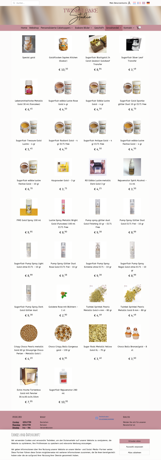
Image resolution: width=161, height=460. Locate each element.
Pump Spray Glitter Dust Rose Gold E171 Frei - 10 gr (63, 265)
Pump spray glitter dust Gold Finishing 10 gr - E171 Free (98, 223)
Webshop (34, 27)
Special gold (28, 57)
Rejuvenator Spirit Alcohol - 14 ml (132, 182)
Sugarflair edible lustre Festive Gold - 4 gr (132, 142)
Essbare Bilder (83, 27)
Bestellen (44, 422)
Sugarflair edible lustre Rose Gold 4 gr (63, 102)
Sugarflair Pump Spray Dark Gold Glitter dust (28, 308)
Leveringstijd (45, 431)
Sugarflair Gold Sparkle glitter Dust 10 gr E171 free (132, 102)
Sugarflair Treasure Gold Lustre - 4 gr (29, 142)
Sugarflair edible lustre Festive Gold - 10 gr (29, 182)
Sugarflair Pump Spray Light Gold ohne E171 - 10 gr (28, 265)
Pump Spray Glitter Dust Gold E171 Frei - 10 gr (132, 222)
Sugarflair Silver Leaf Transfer (132, 59)
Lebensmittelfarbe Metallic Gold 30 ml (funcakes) (29, 102)
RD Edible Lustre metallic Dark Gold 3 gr (98, 182)
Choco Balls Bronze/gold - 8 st (132, 348)
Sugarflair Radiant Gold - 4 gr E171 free (63, 142)
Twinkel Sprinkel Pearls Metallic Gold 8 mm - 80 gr (132, 308)
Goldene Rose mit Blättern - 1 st (63, 308)
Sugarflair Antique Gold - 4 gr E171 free (98, 142)
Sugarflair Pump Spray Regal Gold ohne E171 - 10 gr (132, 267)
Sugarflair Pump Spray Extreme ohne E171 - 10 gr (97, 265)
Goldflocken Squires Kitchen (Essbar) (63, 59)
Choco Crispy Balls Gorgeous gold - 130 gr (63, 348)
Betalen (43, 425)
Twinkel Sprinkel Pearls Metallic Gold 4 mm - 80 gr (98, 308)
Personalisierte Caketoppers (57, 27)
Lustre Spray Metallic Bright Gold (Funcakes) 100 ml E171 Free (63, 223)
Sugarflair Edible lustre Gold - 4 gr (98, 102)
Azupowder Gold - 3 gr (63, 180)
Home (24, 27)
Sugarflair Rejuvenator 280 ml (63, 392)
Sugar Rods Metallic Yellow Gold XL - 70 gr (98, 348)
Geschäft (99, 27)
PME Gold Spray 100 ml (29, 220)
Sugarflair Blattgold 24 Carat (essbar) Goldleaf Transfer (98, 60)
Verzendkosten (46, 428)
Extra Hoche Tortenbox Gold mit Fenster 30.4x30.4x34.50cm (29, 393)
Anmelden (129, 431)
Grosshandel (114, 27)
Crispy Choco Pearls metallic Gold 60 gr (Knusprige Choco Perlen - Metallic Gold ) (28, 350)
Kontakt (129, 27)
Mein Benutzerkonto (120, 3)
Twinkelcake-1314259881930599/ (104, 418)
